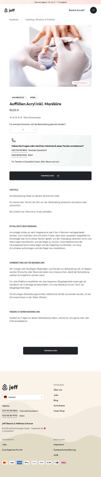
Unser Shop (59, 410)
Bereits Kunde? (77, 10)
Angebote (13, 19)
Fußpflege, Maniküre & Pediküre (40, 19)
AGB (56, 455)
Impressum (59, 444)
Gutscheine (59, 405)
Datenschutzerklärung (65, 449)
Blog (56, 400)
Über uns (58, 389)
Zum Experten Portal (12, 449)
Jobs (56, 395)
